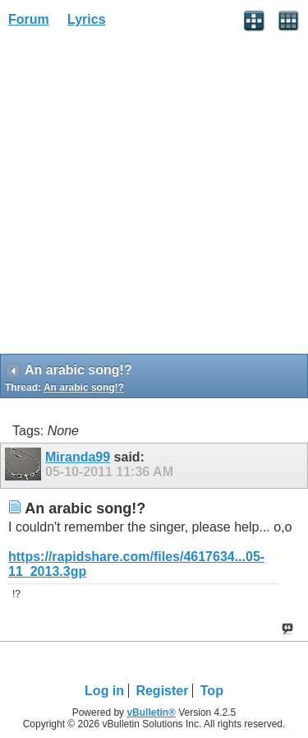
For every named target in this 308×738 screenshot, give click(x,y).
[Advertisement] (154, 196)
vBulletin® (151, 712)
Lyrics (86, 19)
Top (211, 691)
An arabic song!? (84, 387)
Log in (104, 691)
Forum (28, 19)
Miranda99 (77, 457)
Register (162, 691)
